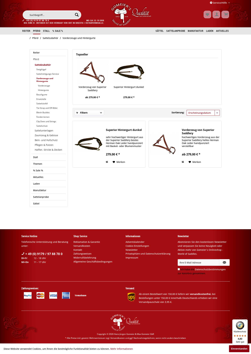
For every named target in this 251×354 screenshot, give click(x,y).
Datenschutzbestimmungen (210, 269)
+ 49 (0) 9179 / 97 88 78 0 (42, 254)
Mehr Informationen (121, 348)
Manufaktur (39, 190)
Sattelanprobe (41, 196)
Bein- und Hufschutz (46, 140)
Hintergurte (43, 90)
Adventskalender (135, 241)
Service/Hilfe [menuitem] (219, 2)
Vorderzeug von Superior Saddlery (92, 88)
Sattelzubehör (43, 64)
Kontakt (77, 249)
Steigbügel (41, 69)
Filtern (82, 112)
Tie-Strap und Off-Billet (46, 108)
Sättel (36, 203)
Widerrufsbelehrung (84, 257)
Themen (37, 163)
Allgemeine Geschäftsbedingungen (92, 261)
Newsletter (132, 249)
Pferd (36, 59)
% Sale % (38, 170)
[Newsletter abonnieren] (224, 262)
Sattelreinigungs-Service (47, 73)
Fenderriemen (42, 117)
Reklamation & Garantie (86, 241)
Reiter (36, 52)
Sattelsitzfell (42, 103)
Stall (35, 157)
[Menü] (246, 321)
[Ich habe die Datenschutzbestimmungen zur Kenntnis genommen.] (179, 269)
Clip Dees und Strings (46, 121)
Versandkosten (81, 245)
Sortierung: (178, 112)
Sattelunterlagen (44, 130)
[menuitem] (52, 15)
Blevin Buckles (43, 112)
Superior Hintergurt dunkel (129, 87)
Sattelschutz (42, 125)
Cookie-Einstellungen (137, 245)
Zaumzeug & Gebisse (46, 135)
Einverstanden (239, 348)
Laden (36, 183)
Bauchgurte (41, 94)
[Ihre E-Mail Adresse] (198, 262)
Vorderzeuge (44, 85)
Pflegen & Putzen (44, 144)
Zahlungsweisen (82, 253)
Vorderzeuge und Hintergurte (44, 80)
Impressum (132, 257)
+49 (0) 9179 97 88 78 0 (37, 21)
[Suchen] (76, 14)
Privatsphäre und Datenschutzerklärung (148, 253)
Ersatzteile (41, 99)
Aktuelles (38, 177)
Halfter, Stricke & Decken (48, 149)
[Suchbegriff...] (52, 15)
